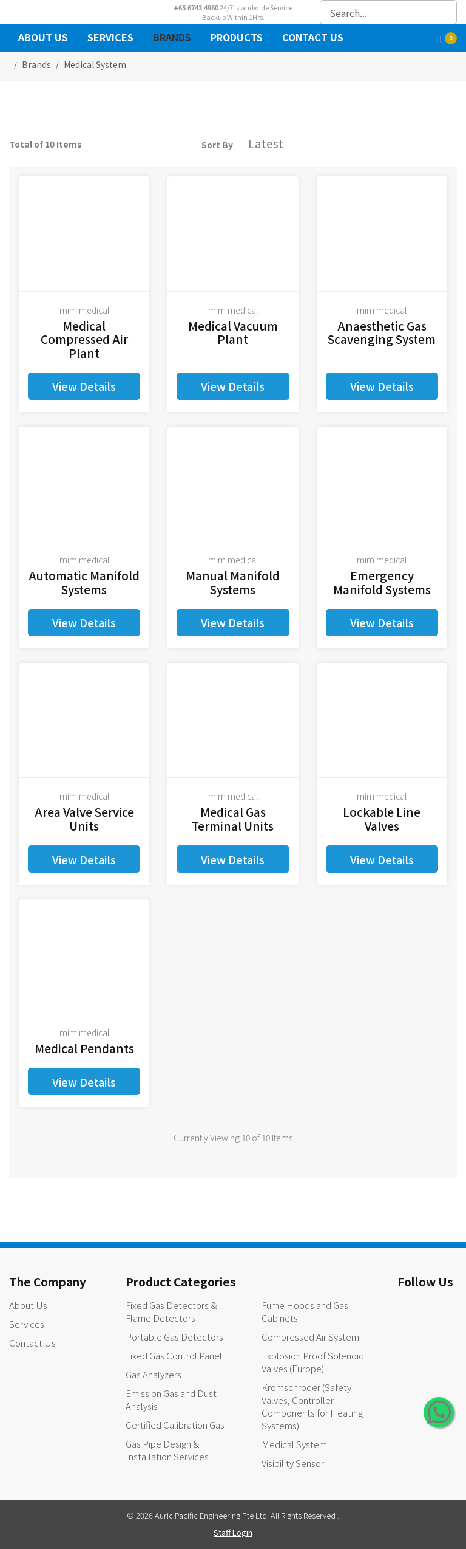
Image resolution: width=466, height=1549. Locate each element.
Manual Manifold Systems (233, 582)
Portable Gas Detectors (174, 1336)
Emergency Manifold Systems (382, 582)
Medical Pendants (84, 1048)
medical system (95, 64)
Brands (172, 38)
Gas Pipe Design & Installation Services (167, 1450)
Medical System (294, 1444)
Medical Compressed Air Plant (84, 339)
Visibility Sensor (293, 1463)
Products (237, 38)
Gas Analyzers (153, 1374)
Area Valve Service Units (84, 818)
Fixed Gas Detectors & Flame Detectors (171, 1311)
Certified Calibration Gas (175, 1424)
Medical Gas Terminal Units (233, 818)
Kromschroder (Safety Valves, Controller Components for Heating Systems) (312, 1406)
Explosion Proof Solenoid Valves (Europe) (313, 1362)
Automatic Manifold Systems (84, 582)
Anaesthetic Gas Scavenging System (382, 332)
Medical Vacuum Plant (233, 332)
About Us (43, 38)
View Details (84, 386)
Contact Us (312, 38)
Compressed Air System (310, 1336)
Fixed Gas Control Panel (174, 1355)
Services (110, 38)
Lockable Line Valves (381, 818)
